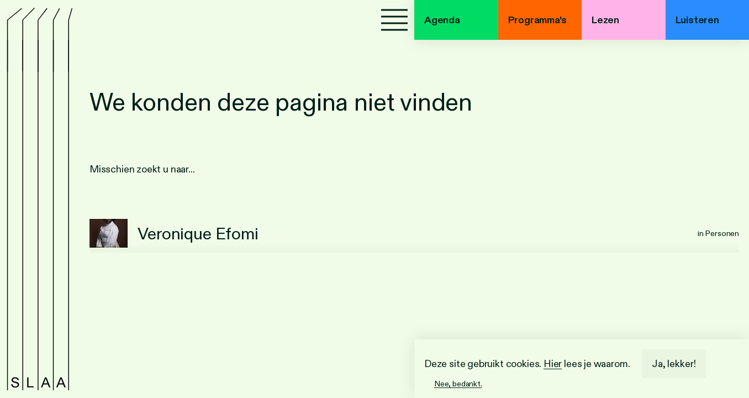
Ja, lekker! (674, 364)
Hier (553, 364)
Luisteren (697, 20)
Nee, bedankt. (458, 384)
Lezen (605, 20)
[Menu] (394, 20)
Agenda (442, 20)
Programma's (537, 20)
